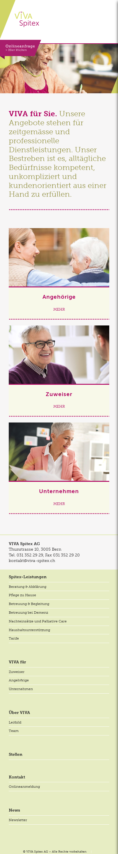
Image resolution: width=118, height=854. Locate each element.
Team (14, 731)
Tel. (26, 555)
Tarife (14, 638)
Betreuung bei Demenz (28, 612)
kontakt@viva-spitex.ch (32, 560)
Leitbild (15, 722)
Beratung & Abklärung (27, 587)
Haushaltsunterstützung (29, 630)
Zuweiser (16, 672)
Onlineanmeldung (24, 787)
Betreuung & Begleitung (29, 604)
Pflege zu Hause (22, 595)
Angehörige (19, 680)
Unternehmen (21, 689)
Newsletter (18, 820)
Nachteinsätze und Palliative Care (38, 621)
